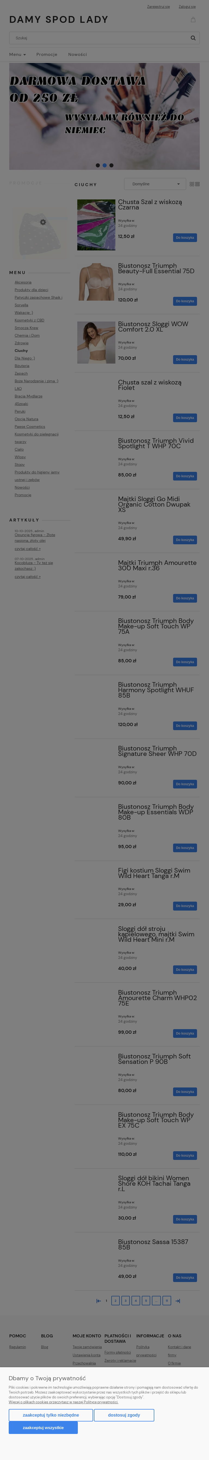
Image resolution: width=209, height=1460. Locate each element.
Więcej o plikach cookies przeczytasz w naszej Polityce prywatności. (63, 1402)
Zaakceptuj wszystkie (43, 1427)
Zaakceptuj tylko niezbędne (51, 1415)
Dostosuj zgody (124, 1415)
